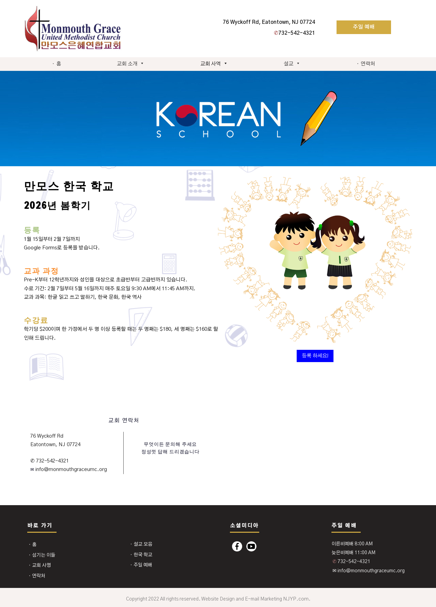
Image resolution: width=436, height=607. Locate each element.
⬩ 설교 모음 (141, 544)
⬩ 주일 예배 (141, 565)
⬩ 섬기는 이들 (41, 555)
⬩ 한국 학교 (141, 554)
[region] (218, 118)
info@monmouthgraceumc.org (70, 469)
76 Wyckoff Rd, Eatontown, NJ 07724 (269, 22)
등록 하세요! (315, 355)
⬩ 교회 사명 (39, 565)
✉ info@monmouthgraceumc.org (368, 571)
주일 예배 (364, 27)
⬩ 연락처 (365, 63)
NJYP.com (296, 599)
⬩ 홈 (56, 63)
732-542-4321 (294, 33)
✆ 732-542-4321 (49, 460)
